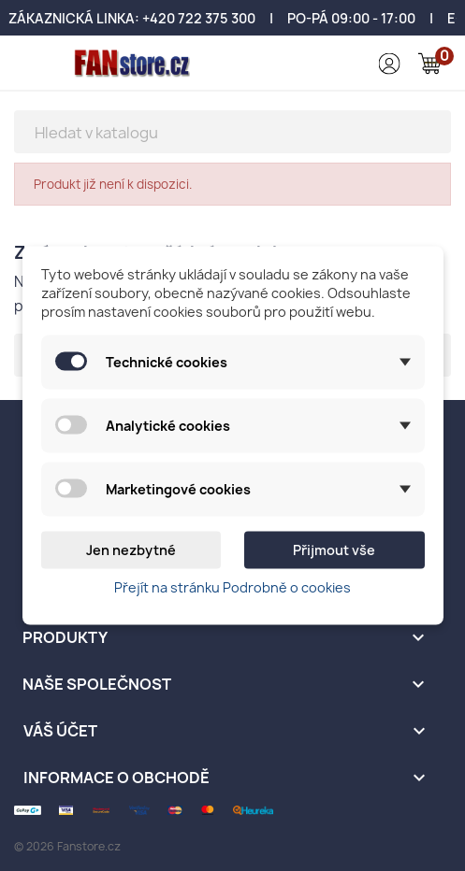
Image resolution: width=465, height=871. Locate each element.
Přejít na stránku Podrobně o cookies (232, 587)
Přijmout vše (334, 550)
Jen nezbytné (131, 550)
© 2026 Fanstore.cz (67, 846)
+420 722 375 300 (198, 18)
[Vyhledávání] (232, 131)
